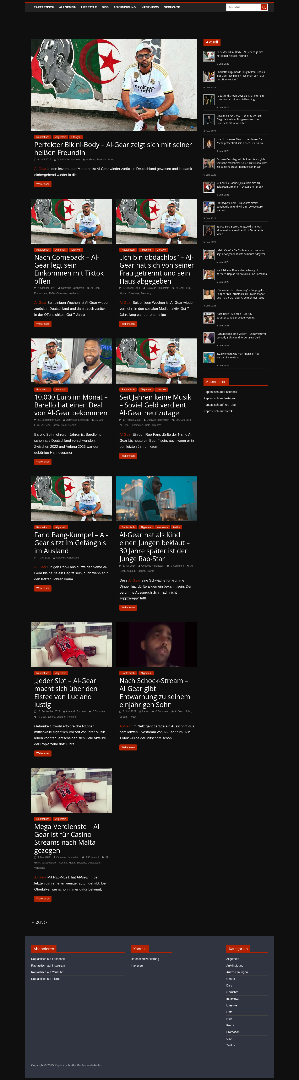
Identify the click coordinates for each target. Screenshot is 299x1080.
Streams (156, 425)
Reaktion (72, 716)
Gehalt (72, 425)
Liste (229, 1012)
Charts (230, 978)
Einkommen (136, 425)
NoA (229, 1018)
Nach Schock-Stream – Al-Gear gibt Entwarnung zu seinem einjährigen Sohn (154, 692)
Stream (123, 716)
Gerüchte (172, 7)
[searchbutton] (264, 7)
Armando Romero (76, 711)
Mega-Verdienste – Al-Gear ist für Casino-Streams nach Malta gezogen (67, 838)
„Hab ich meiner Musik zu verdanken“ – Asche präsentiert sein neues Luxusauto (240, 141)
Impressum (138, 965)
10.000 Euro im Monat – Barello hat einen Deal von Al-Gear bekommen (71, 404)
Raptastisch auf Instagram (220, 398)
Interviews (150, 7)
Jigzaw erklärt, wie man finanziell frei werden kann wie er (238, 355)
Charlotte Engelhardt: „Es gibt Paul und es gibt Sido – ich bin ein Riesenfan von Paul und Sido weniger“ (241, 75)
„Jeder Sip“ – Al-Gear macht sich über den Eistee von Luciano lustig (65, 692)
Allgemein (67, 7)
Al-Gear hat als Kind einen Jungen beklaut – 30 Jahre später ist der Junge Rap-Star (154, 546)
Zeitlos (176, 527)
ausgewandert (49, 862)
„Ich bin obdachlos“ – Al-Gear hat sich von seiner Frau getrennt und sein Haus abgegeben (156, 269)
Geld (147, 425)
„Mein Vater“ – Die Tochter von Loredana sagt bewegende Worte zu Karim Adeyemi (241, 252)
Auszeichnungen (237, 972)
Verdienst (74, 293)
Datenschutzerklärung (145, 959)
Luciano (61, 716)
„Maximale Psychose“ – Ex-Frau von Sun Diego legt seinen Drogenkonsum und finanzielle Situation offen (239, 119)
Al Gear (42, 716)
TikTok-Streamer (58, 293)
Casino (63, 862)
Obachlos (134, 293)
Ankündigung (125, 7)
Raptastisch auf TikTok (218, 411)
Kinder (123, 293)
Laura (145, 711)
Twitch (132, 716)
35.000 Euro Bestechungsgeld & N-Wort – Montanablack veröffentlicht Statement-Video (240, 230)
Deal (64, 425)
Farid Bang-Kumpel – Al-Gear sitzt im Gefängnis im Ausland (71, 542)
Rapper (141, 571)
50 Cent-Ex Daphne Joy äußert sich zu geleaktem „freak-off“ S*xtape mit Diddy (240, 184)
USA (229, 1038)
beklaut (131, 571)
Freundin (101, 159)
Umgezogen (94, 862)
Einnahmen (40, 293)
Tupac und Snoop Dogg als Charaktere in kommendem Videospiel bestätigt (240, 97)
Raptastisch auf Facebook (220, 392)
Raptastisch (44, 7)
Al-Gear (90, 159)
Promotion (233, 1032)
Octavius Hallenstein (68, 159)
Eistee (51, 716)
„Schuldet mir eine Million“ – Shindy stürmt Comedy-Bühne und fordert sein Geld (241, 335)
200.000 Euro (183, 419)
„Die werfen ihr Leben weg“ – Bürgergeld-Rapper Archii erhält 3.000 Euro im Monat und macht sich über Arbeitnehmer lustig (241, 293)
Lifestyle (89, 7)
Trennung (146, 293)
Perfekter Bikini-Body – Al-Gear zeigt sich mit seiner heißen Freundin (113, 148)
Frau (188, 288)
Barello (55, 425)
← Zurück (39, 922)
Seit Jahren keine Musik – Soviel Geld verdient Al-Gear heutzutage (155, 404)
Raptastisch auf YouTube (219, 404)
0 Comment (175, 565)
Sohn (188, 711)
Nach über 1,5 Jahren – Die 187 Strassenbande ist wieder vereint (236, 315)
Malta (111, 159)
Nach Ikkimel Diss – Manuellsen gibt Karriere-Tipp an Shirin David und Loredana (242, 272)
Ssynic (150, 571)
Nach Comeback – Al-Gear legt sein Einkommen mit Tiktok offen (69, 269)
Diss (105, 7)
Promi (230, 1025)
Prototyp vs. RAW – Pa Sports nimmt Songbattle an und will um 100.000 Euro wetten (240, 206)
